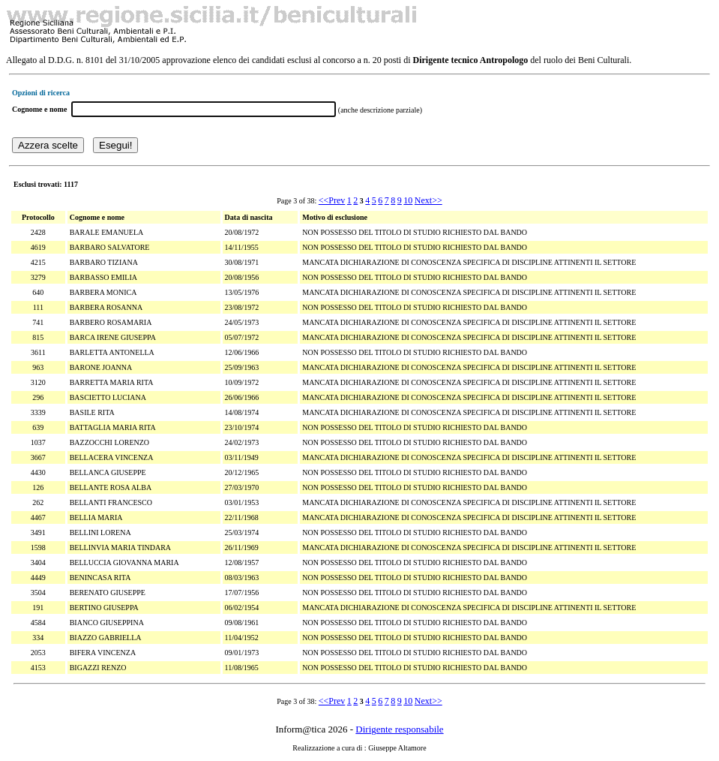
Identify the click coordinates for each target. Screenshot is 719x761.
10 (407, 200)
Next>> (428, 200)
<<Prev (332, 200)
